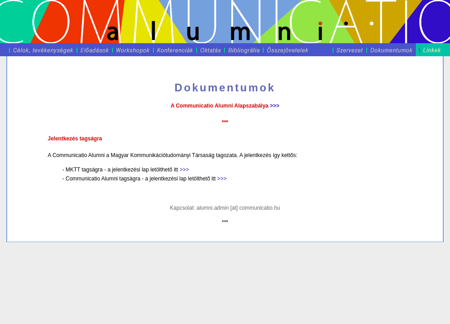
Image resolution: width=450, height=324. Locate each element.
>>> (274, 106)
